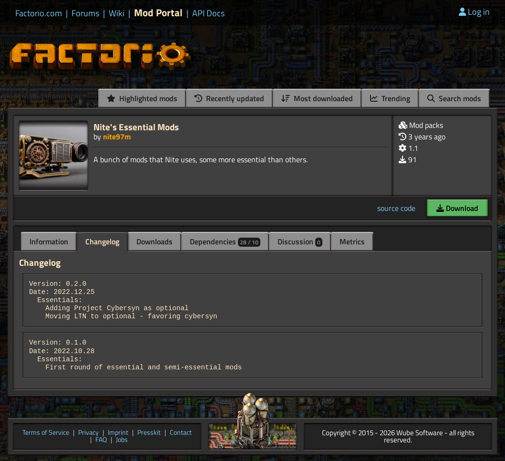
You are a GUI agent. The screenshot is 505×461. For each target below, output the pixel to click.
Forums (85, 13)
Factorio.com (38, 13)
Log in (474, 11)
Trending (390, 98)
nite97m (117, 136)
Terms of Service (45, 433)
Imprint (118, 433)
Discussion (300, 241)
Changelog (102, 241)
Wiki (116, 13)
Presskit (149, 433)
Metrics (352, 241)
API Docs (208, 13)
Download (457, 208)
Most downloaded (317, 98)
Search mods (454, 98)
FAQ (101, 440)
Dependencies (225, 241)
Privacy (88, 433)
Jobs (122, 440)
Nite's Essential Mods (136, 127)
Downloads (154, 241)
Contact (181, 433)
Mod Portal (158, 13)
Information (49, 241)
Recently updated (229, 98)
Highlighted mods (142, 98)
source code (396, 208)
